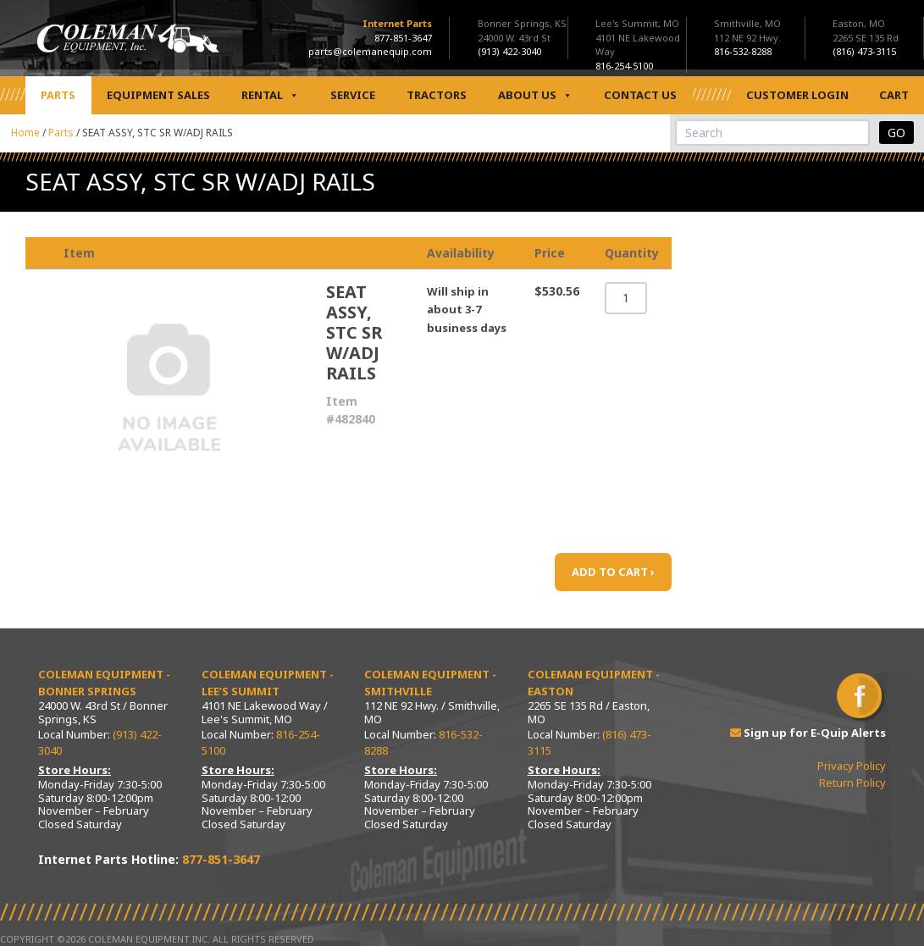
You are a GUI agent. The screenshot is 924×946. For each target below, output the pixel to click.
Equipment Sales (158, 94)
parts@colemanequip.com (370, 51)
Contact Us (640, 94)
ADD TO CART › (613, 571)
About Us (535, 95)
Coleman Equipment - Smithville (430, 683)
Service (352, 94)
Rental (270, 95)
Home (25, 132)
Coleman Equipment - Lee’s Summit (268, 683)
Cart (894, 94)
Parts (58, 94)
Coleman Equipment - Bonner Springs (104, 683)
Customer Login (797, 94)
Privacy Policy (851, 765)
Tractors (437, 94)
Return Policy (852, 782)
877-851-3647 (403, 37)
